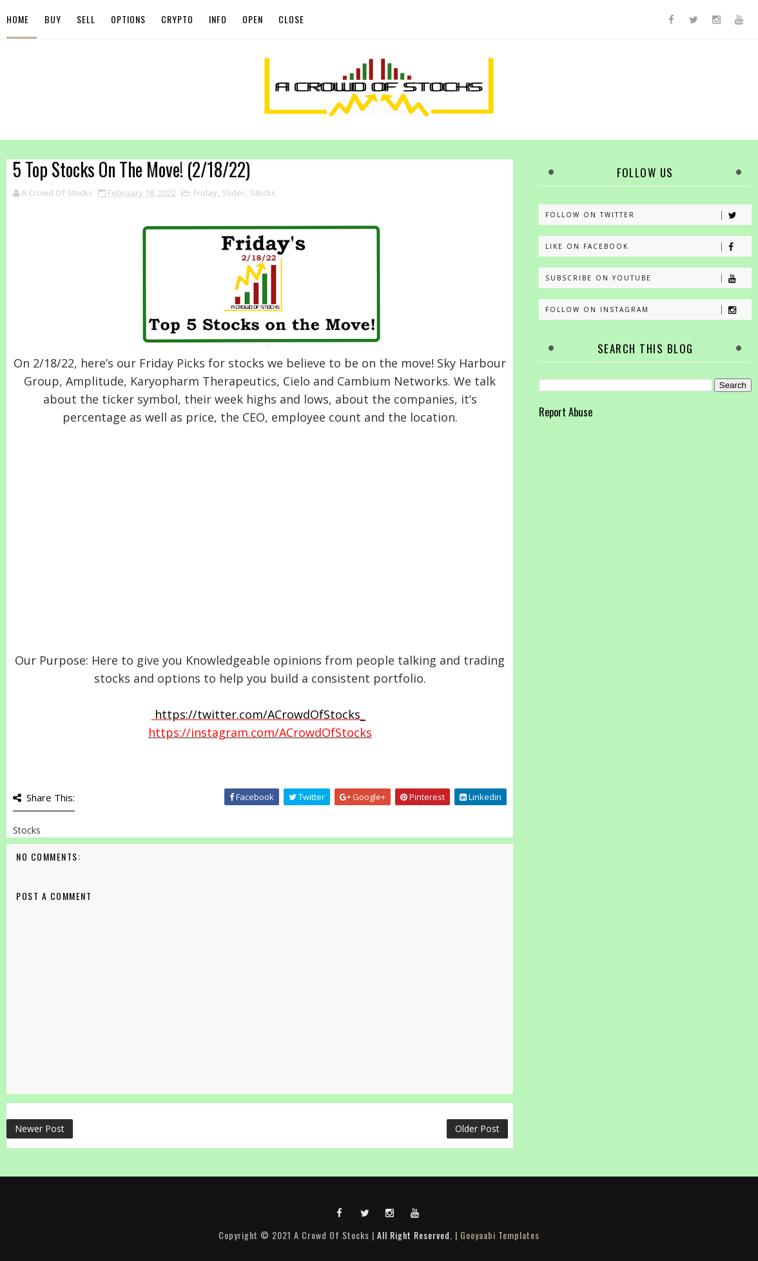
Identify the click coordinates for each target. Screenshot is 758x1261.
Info (218, 19)
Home (17, 19)
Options (128, 19)
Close (291, 19)
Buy (52, 19)
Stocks (263, 193)
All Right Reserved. (414, 1235)
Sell (86, 19)
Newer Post (39, 1128)
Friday (205, 193)
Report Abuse (565, 412)
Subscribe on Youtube (648, 278)
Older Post (477, 1128)
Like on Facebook (648, 246)
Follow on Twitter (648, 215)
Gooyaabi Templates (499, 1235)
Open (252, 19)
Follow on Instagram (648, 310)
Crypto (177, 19)
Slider (233, 193)
